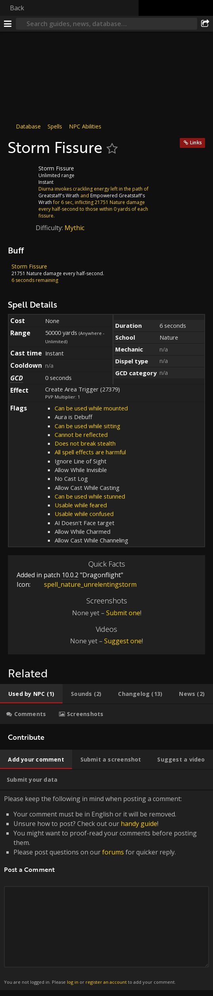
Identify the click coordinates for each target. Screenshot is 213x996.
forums (113, 852)
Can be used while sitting (87, 426)
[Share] (205, 24)
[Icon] (21, 174)
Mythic (74, 227)
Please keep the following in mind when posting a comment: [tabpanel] (106, 890)
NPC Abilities (85, 126)
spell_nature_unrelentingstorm (84, 584)
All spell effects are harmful (90, 452)
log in (72, 982)
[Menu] (8, 24)
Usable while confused (84, 514)
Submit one (123, 613)
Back (17, 8)
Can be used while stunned (90, 496)
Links (196, 142)
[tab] (31, 694)
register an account (106, 982)
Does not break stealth (85, 443)
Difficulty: (50, 227)
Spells (55, 126)
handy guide (139, 823)
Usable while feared (81, 505)
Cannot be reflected (81, 434)
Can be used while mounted (91, 408)
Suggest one (123, 641)
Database (28, 126)
